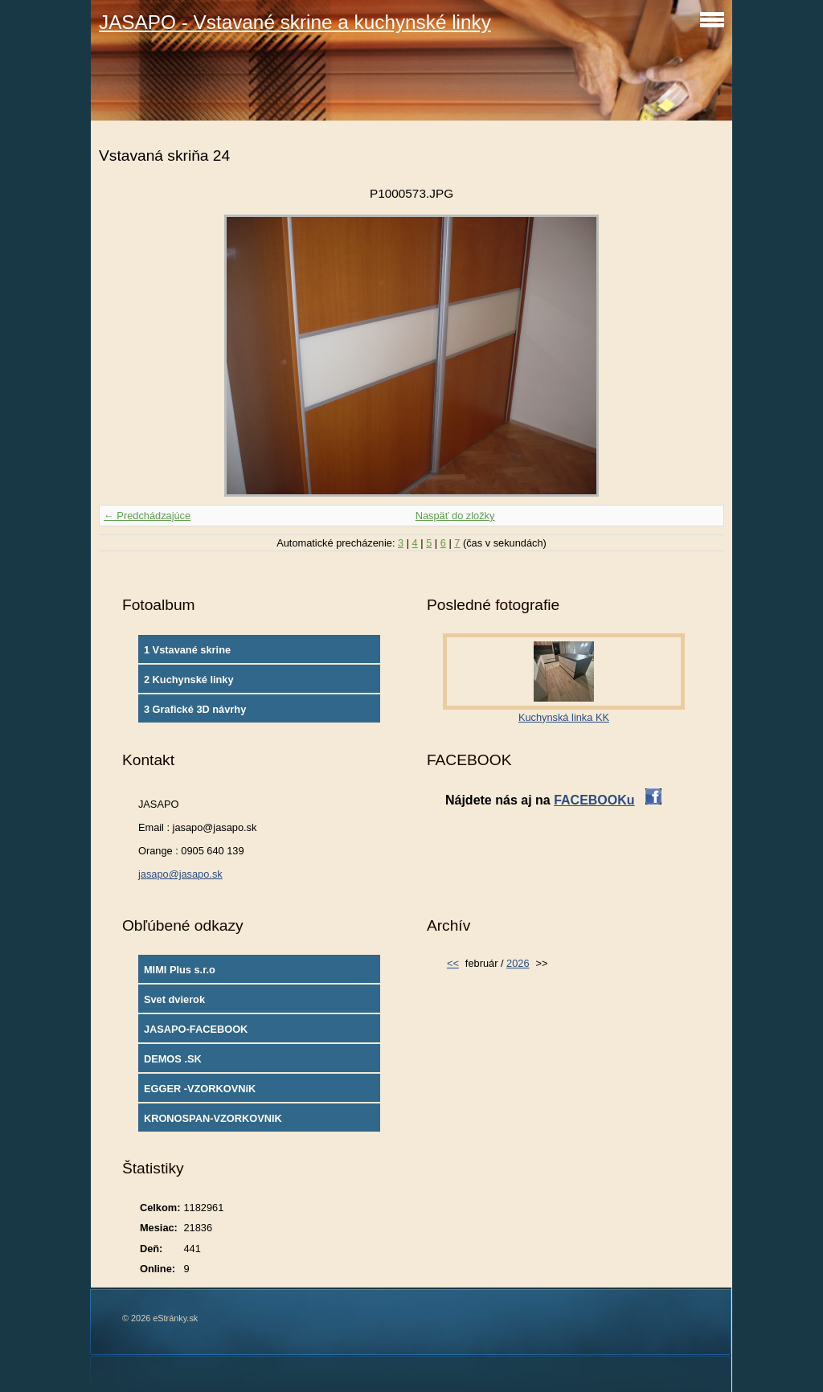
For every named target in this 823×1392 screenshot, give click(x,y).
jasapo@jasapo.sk (180, 874)
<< (453, 963)
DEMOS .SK (173, 1059)
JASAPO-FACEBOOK (196, 1029)
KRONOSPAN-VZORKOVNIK (213, 1118)
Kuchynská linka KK (563, 717)
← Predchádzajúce (147, 516)
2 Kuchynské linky (189, 679)
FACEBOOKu (594, 800)
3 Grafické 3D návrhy (195, 709)
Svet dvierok (174, 999)
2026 (517, 963)
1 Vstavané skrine (187, 650)
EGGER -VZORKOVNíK (200, 1089)
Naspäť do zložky (455, 516)
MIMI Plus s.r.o (179, 970)
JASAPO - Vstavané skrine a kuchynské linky (295, 22)
